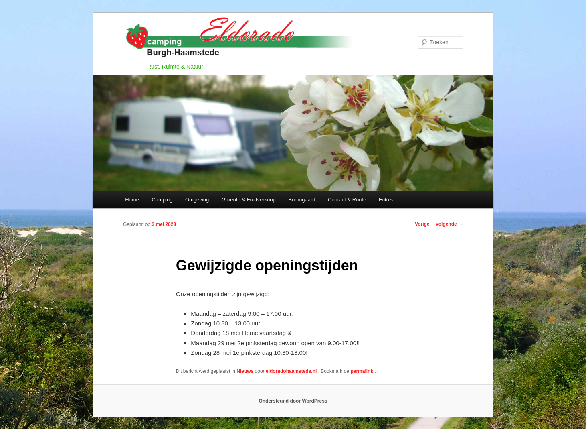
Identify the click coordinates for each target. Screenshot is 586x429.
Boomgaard (301, 200)
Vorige (419, 224)
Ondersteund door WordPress (293, 401)
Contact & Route (347, 200)
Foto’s (386, 200)
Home (132, 200)
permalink (362, 371)
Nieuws (244, 371)
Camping (162, 200)
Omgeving (197, 200)
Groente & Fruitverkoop (249, 200)
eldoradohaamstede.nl (292, 371)
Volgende (449, 224)
